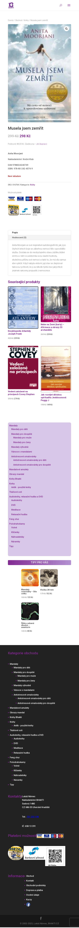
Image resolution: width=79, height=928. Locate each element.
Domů (10, 20)
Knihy (26, 20)
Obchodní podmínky (36, 885)
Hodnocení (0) (19, 237)
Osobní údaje (32, 895)
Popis (15, 232)
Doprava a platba (34, 890)
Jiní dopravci (41, 144)
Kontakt (30, 880)
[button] (66, 28)
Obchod (18, 20)
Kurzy (29, 899)
